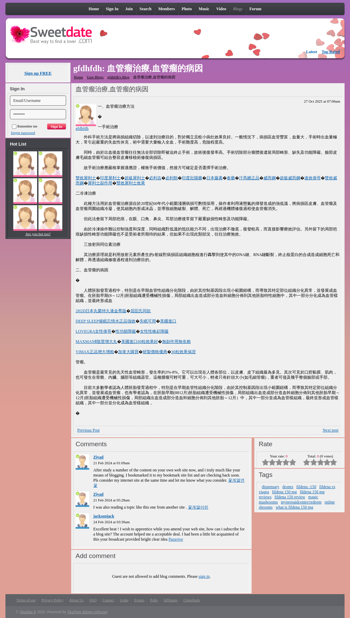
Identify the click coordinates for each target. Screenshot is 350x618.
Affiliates (170, 600)
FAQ (93, 600)
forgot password (23, 133)
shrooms (266, 507)
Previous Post (88, 430)
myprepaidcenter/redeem (301, 502)
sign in (203, 576)
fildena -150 (306, 486)
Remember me (24, 126)
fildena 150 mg (284, 491)
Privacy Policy (52, 600)
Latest (311, 51)
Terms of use (26, 600)
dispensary (270, 486)
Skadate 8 (28, 611)
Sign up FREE (37, 73)
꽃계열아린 (198, 507)
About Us (76, 600)
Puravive (176, 539)
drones (287, 486)
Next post (330, 430)
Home (78, 77)
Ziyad (98, 457)
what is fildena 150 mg (294, 507)
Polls (154, 600)
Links (124, 600)
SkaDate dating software (87, 611)
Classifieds (191, 600)
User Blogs (95, 77)
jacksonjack (103, 516)
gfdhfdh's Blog (118, 77)
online (329, 502)
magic (313, 497)
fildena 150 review (289, 497)
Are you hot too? (37, 234)
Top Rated (331, 51)
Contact (108, 600)
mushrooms (268, 502)
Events (139, 600)
